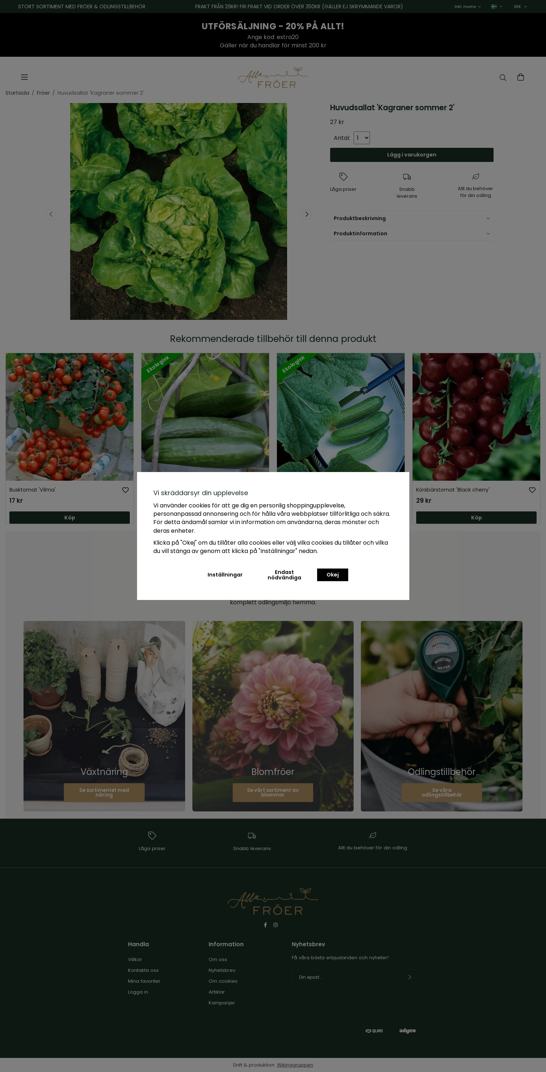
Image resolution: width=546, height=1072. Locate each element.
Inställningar (225, 574)
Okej (333, 574)
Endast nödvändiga (284, 575)
